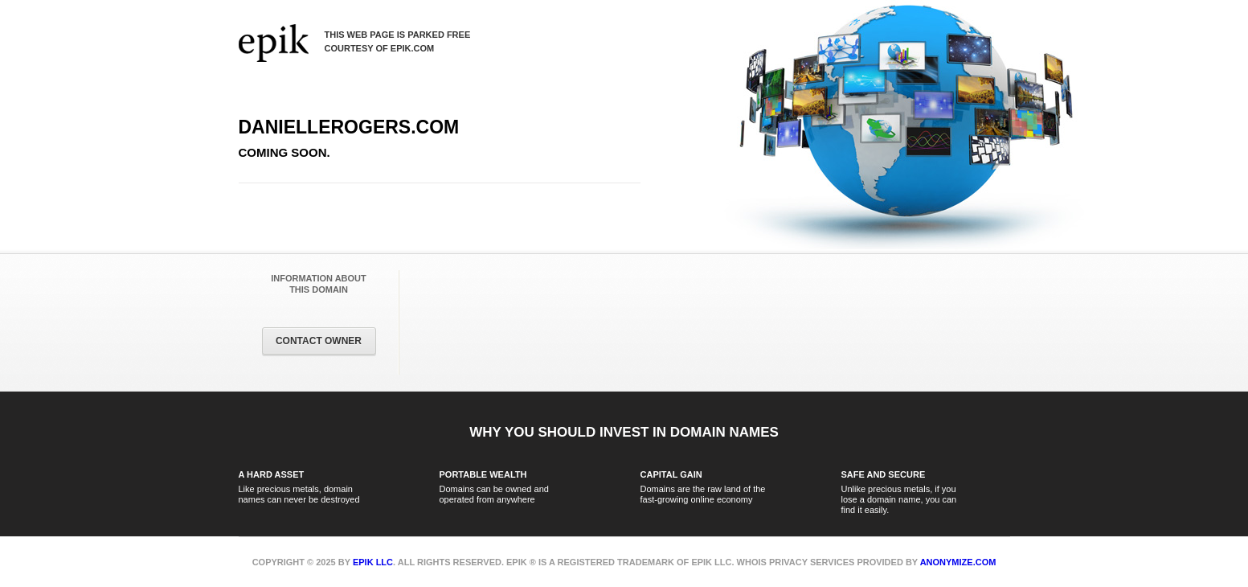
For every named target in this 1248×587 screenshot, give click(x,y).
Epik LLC (373, 562)
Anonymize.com (958, 562)
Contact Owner (319, 341)
